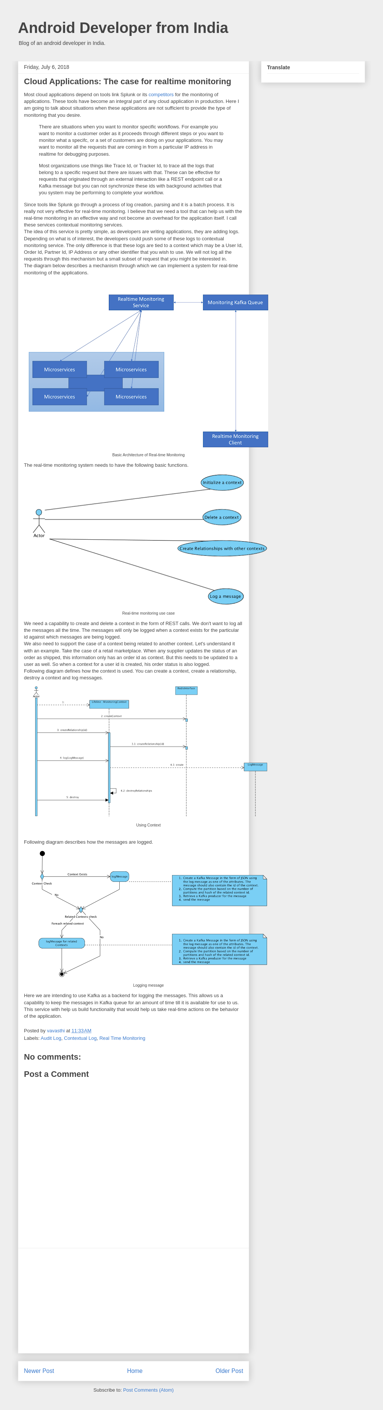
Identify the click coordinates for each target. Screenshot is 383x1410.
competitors (161, 94)
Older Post (229, 1371)
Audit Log (51, 1038)
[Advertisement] (133, 1300)
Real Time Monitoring (122, 1038)
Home (135, 1371)
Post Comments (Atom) (148, 1390)
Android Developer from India (123, 27)
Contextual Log (80, 1038)
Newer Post (39, 1371)
